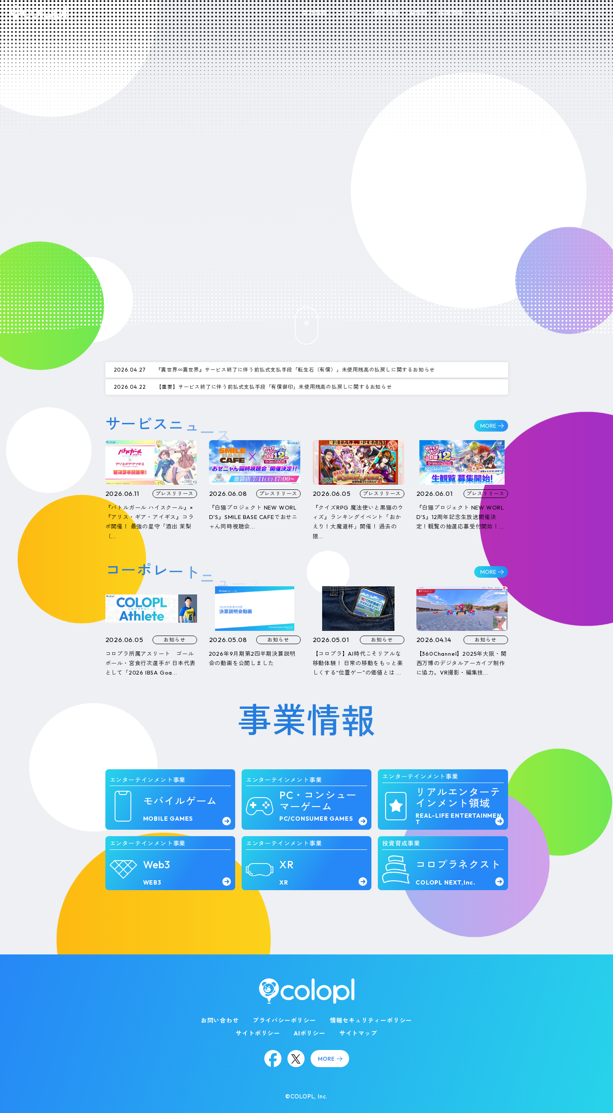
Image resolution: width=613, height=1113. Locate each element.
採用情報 (450, 13)
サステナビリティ (499, 13)
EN (600, 12)
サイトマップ (358, 1033)
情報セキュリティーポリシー (371, 1020)
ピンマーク (550, 13)
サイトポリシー (258, 1033)
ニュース (350, 13)
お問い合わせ (220, 1020)
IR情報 (418, 13)
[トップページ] (38, 12)
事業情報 (385, 13)
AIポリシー (310, 1033)
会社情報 (314, 13)
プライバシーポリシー (284, 1020)
